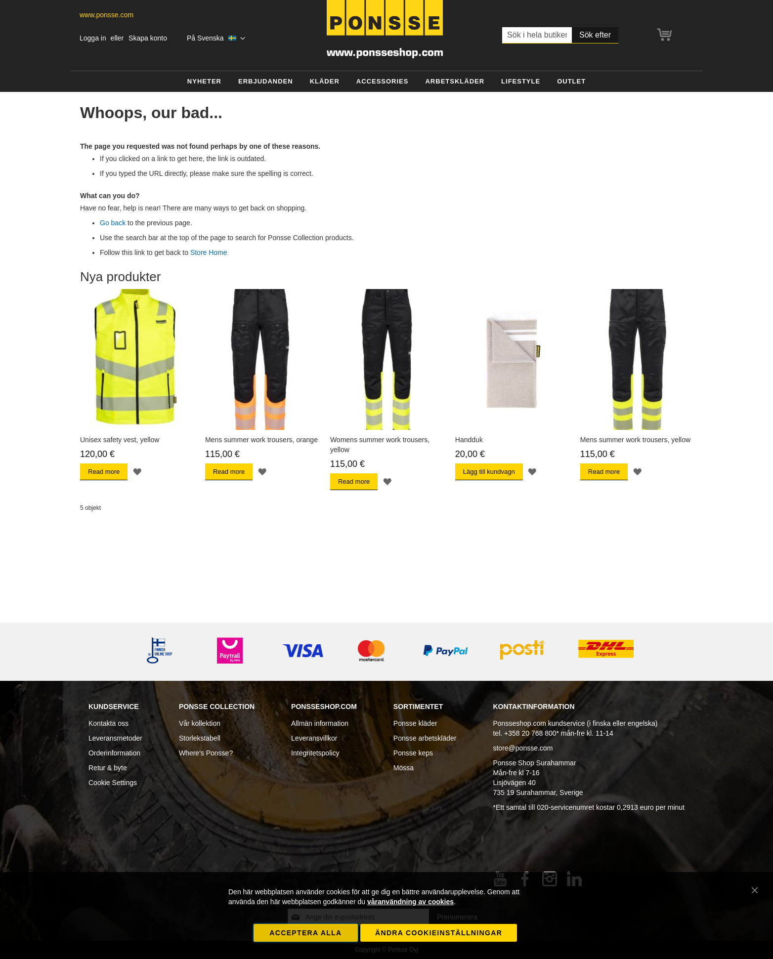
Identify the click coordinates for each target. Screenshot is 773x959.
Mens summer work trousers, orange (261, 440)
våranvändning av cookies (410, 902)
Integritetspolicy (315, 753)
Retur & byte (107, 768)
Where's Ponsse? (206, 753)
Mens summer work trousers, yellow (635, 440)
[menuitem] (204, 81)
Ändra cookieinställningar (438, 933)
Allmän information (319, 723)
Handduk (469, 440)
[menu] (386, 81)
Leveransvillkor (314, 738)
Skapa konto (148, 38)
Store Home (208, 252)
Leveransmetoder (115, 738)
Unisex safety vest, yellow (119, 440)
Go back (113, 223)
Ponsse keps (413, 753)
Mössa (403, 768)
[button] (216, 38)
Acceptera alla (305, 933)
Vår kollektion (199, 723)
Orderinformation (114, 753)
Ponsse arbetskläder (425, 738)
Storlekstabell (199, 738)
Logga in (93, 38)
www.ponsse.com (106, 15)
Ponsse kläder (415, 723)
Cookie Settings (112, 783)
